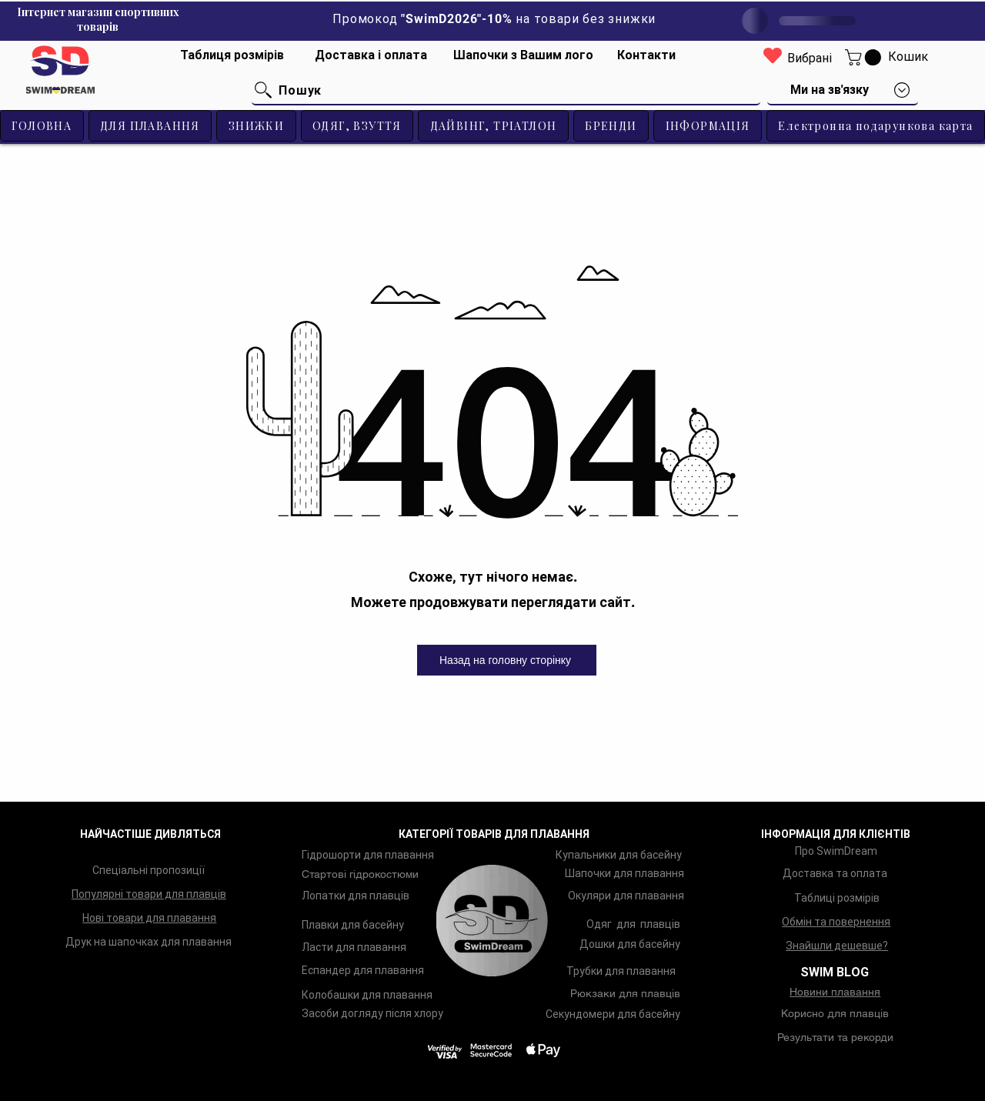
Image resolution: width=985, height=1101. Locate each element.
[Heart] (772, 55)
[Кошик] (908, 57)
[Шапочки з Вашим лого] (523, 55)
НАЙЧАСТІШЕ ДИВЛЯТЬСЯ (150, 834)
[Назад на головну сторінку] (506, 660)
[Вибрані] (809, 58)
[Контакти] (647, 55)
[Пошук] (506, 90)
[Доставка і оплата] (371, 55)
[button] (865, 57)
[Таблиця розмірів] (232, 55)
